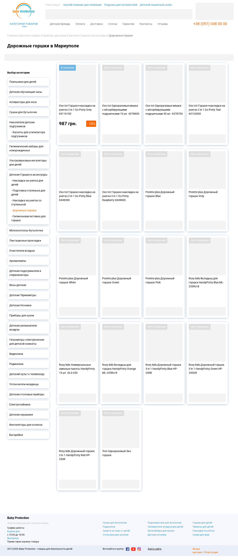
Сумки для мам (201, 534)
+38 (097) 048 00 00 (210, 23)
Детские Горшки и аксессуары (28, 174)
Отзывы (163, 23)
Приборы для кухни (21, 315)
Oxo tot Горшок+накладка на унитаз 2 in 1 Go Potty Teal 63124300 (207, 109)
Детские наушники (21, 414)
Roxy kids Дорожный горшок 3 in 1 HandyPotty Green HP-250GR (206, 368)
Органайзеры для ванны (161, 530)
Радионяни (16, 363)
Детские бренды (60, 23)
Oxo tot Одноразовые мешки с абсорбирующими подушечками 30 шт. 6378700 (164, 109)
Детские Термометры (22, 295)
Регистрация (211, 552)
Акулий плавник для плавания (82, 4)
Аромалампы (17, 260)
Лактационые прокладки (25, 240)
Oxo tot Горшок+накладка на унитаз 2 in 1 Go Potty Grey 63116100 (77, 109)
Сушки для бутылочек (23, 112)
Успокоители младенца (24, 384)
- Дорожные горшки (23, 210)
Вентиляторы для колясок (26, 424)
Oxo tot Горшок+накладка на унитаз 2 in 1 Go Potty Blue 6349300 (77, 196)
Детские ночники (157, 534)
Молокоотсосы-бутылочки (26, 230)
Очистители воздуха (22, 250)
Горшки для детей (202, 522)
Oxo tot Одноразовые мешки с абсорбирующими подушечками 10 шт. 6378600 (120, 109)
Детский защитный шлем (156, 4)
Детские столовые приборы (26, 394)
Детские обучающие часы (25, 91)
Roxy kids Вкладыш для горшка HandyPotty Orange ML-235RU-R (119, 368)
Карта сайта (154, 549)
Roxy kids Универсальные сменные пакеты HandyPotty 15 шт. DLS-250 (77, 368)
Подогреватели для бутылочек (164, 522)
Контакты (146, 23)
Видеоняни (16, 353)
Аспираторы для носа (23, 102)
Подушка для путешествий (120, 4)
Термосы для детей (203, 526)
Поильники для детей (22, 81)
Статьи (112, 23)
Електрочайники (19, 404)
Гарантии (128, 23)
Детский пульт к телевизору (27, 374)
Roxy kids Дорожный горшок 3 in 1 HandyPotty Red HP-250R (77, 455)
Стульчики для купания (116, 534)
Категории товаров (24, 23)
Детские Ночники (20, 305)
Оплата (80, 23)
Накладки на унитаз (204, 530)
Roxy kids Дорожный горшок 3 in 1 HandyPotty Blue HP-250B (163, 368)
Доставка (96, 23)
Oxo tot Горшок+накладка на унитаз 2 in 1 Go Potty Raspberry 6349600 (120, 196)
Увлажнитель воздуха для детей (165, 526)
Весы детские (17, 285)
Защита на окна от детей (116, 530)
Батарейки (16, 434)
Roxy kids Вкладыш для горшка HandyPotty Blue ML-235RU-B (206, 282)
